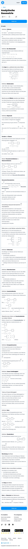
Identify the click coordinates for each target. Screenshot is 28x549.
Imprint (14, 538)
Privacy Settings (4, 539)
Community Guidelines (5, 520)
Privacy (9, 538)
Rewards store (4, 519)
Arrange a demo (17, 520)
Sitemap (11, 539)
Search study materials (5, 517)
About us (19, 538)
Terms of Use (3, 538)
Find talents (16, 517)
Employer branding (18, 519)
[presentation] (7, 32)
